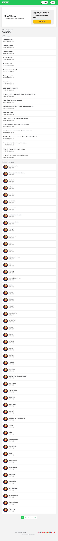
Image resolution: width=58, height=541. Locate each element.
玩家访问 (44, 2)
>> (35, 517)
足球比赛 (16, 532)
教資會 (26, 534)
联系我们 (23, 534)
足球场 (25, 532)
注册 (53, 2)
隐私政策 (31, 534)
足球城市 (21, 532)
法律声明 (35, 534)
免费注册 (42, 22)
